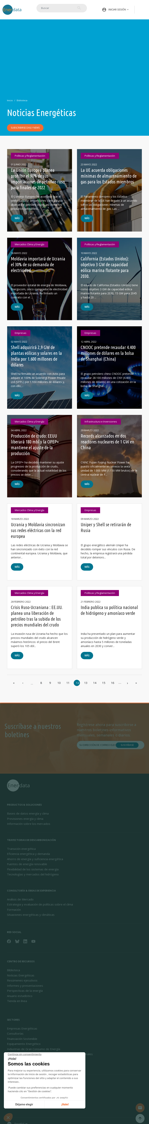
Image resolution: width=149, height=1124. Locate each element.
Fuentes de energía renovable (27, 864)
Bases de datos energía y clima (28, 813)
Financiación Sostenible (22, 1039)
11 (67, 683)
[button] (114, 9)
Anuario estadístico (19, 996)
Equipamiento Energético (24, 1044)
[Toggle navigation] (142, 10)
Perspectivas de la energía (25, 991)
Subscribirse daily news (25, 127)
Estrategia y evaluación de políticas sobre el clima (40, 904)
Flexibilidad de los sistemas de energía (33, 869)
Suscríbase (127, 745)
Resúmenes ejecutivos (22, 980)
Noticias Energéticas (20, 975)
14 (94, 683)
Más (17, 218)
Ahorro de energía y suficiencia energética (35, 859)
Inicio (10, 100)
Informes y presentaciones (25, 985)
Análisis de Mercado (20, 899)
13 (85, 683)
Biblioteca (22, 100)
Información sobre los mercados (28, 824)
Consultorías (15, 1033)
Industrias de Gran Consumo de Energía (33, 1049)
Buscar (78, 8)
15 (103, 683)
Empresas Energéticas (22, 1028)
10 (59, 683)
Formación (14, 909)
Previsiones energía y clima (25, 819)
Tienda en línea (17, 1001)
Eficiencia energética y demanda (28, 854)
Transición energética (21, 849)
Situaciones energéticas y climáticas (31, 915)
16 (112, 683)
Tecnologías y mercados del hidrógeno (33, 874)
